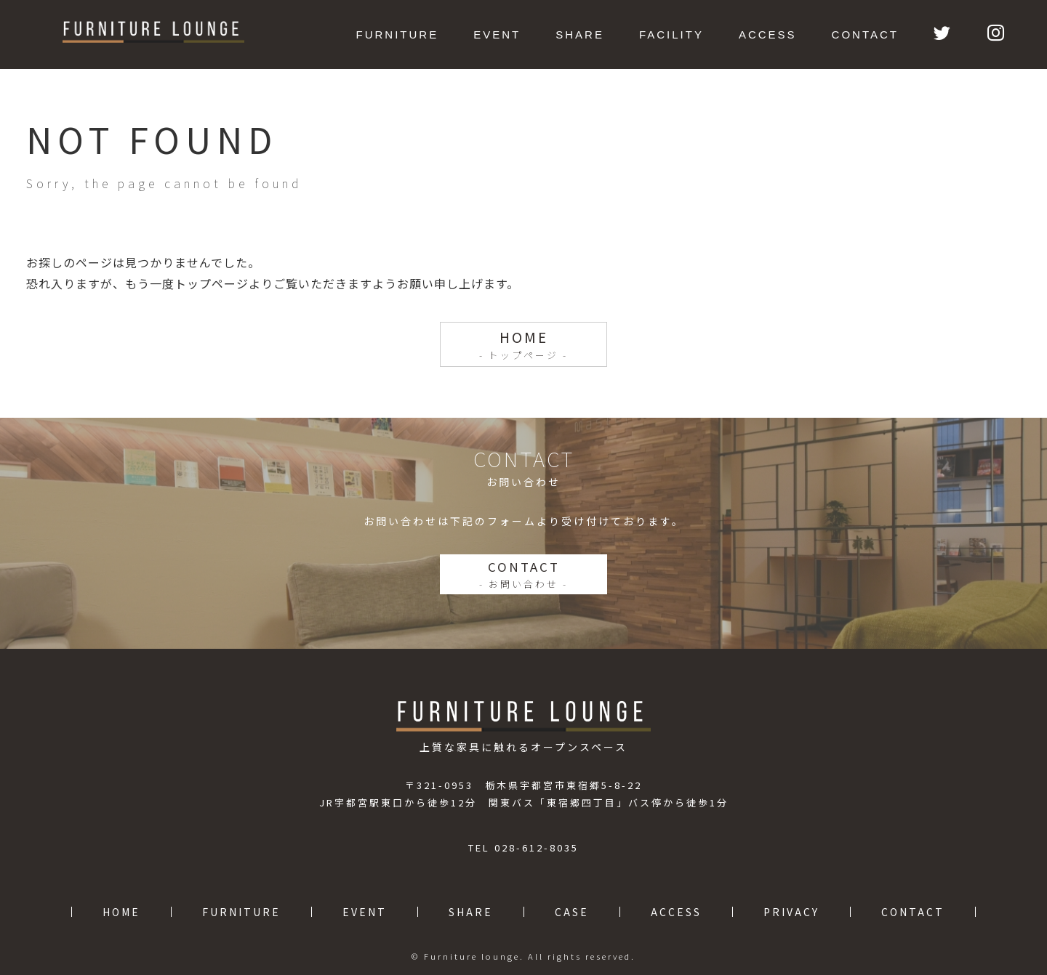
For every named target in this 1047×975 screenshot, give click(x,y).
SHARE (579, 34)
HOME (524, 344)
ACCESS (768, 34)
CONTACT (865, 34)
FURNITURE (397, 34)
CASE (572, 912)
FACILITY (671, 34)
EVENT (497, 34)
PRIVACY (791, 912)
